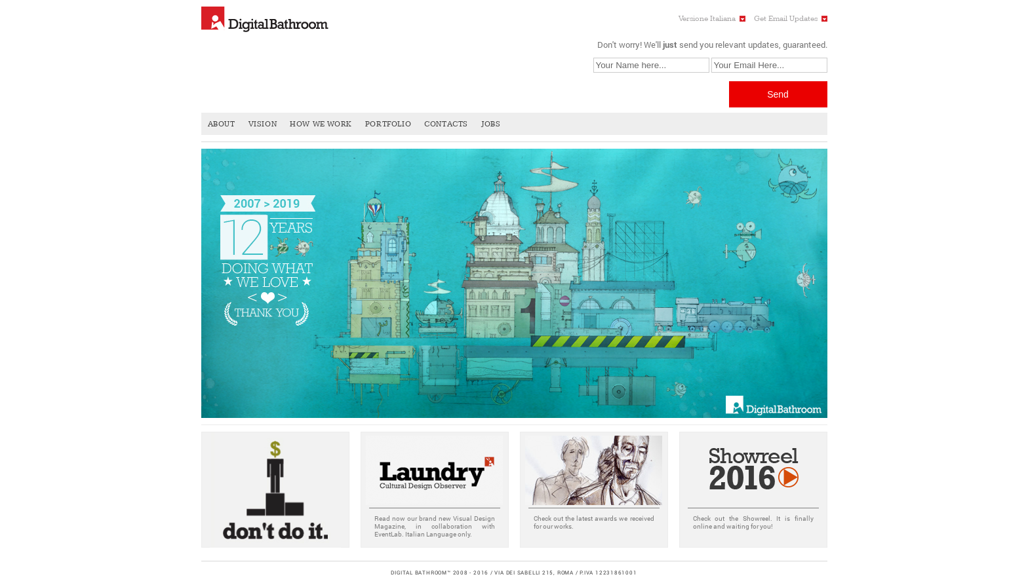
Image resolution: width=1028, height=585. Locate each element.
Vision (262, 124)
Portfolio (388, 124)
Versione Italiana (707, 18)
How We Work (321, 124)
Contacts (446, 124)
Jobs (490, 124)
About (221, 124)
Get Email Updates (786, 18)
